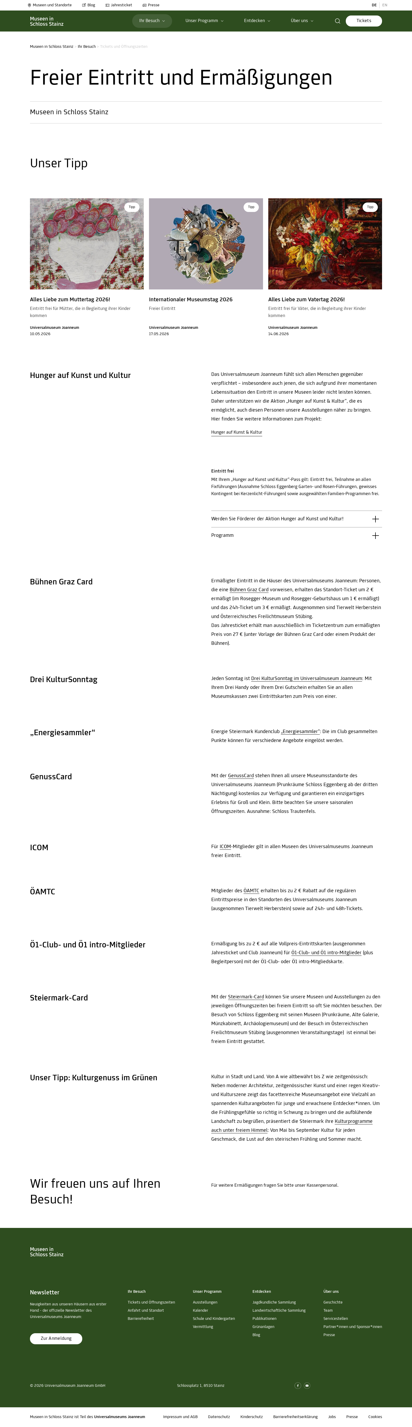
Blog (88, 5)
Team (328, 1311)
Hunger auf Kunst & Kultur (236, 432)
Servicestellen (335, 1319)
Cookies (375, 1417)
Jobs (332, 1417)
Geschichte (333, 1302)
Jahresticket (118, 5)
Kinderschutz (251, 1417)
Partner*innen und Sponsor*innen (352, 1327)
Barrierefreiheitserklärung (295, 1417)
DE (374, 5)
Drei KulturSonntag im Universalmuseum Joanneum (306, 678)
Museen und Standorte (49, 5)
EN (384, 5)
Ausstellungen (205, 1302)
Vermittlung (203, 1327)
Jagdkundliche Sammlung (274, 1302)
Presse (150, 5)
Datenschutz (219, 1417)
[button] (338, 21)
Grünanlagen (263, 1327)
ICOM (225, 846)
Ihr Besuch (87, 47)
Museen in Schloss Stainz (51, 47)
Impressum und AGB (180, 1417)
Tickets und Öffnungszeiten (151, 1302)
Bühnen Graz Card (249, 590)
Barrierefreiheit (141, 1319)
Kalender (200, 1311)
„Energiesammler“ (300, 731)
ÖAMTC (251, 891)
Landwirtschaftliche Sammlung (279, 1311)
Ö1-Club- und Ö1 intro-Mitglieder (326, 953)
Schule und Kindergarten (214, 1319)
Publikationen (264, 1319)
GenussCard (241, 776)
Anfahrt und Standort (146, 1311)
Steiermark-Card (246, 997)
